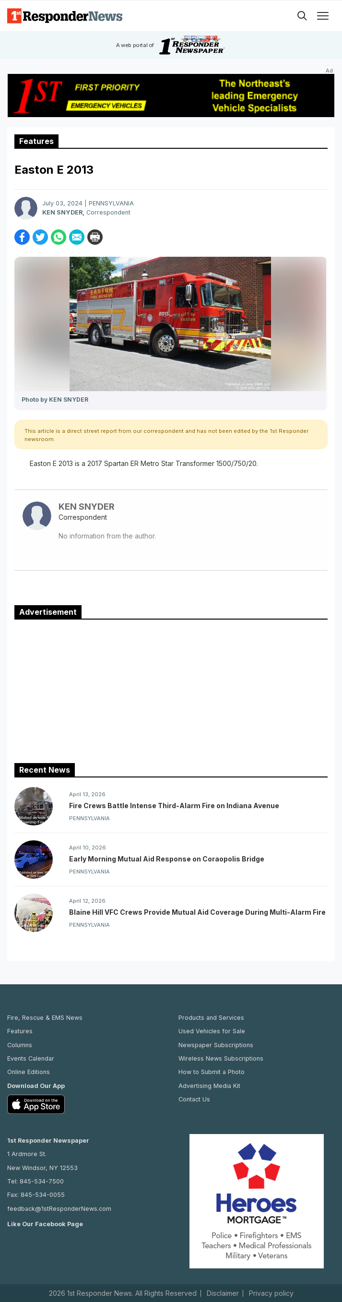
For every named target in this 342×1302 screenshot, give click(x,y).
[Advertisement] (171, 689)
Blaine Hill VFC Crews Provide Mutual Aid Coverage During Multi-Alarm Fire (197, 912)
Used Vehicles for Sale (211, 1031)
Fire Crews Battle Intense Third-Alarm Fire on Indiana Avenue (174, 805)
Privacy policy (271, 1293)
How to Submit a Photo (211, 1071)
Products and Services (211, 1017)
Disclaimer (223, 1293)
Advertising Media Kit (209, 1085)
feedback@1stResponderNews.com (59, 1208)
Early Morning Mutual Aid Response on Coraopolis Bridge (166, 859)
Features (20, 1031)
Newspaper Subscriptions (215, 1045)
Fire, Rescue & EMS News (45, 1017)
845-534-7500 (42, 1181)
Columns (19, 1045)
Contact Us (194, 1099)
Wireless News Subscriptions (220, 1058)
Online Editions (28, 1071)
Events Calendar (30, 1058)
